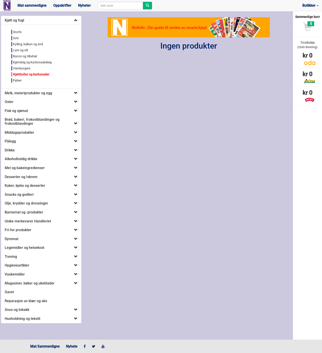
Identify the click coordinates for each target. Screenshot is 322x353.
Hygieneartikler (17, 265)
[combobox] (120, 5)
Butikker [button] (310, 5)
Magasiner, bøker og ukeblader (30, 283)
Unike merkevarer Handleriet (28, 221)
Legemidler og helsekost (24, 247)
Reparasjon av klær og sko (26, 301)
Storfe (17, 32)
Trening (11, 256)
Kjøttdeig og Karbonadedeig (32, 62)
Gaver (9, 292)
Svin (16, 38)
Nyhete (71, 346)
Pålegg (10, 141)
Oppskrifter (62, 5)
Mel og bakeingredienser (25, 168)
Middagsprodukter (19, 132)
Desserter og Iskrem (21, 177)
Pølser (17, 80)
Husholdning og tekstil (22, 318)
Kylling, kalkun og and (28, 44)
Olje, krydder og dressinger (26, 203)
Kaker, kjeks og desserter (25, 185)
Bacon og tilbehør (25, 56)
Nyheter (84, 5)
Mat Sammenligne (45, 346)
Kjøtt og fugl (14, 20)
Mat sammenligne (32, 5)
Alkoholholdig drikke (21, 159)
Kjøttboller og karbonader (31, 74)
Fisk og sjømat (16, 111)
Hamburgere (21, 68)
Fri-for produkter (18, 230)
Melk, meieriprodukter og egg (28, 93)
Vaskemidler (15, 274)
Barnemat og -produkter (24, 212)
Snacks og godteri (19, 194)
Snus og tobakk (17, 310)
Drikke (10, 150)
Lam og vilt (20, 50)
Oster (9, 102)
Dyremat (11, 239)
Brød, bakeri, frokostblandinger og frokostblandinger (32, 121)
